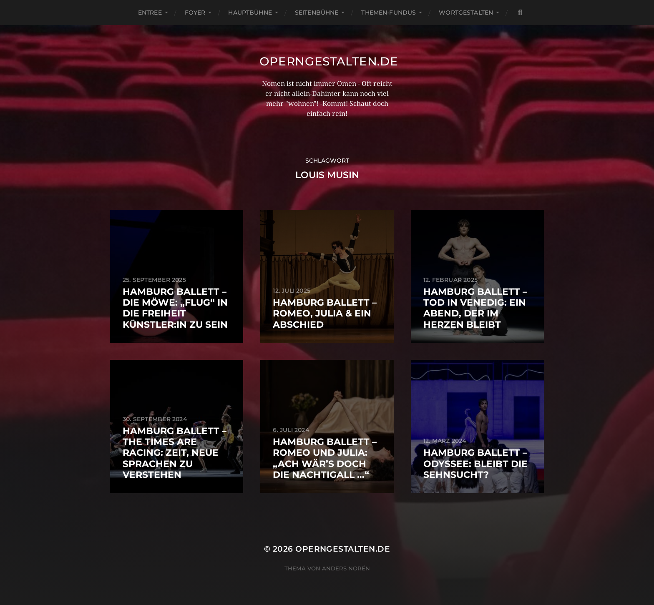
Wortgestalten (466, 12)
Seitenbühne (317, 12)
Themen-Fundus (388, 12)
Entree (150, 12)
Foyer (195, 12)
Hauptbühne (250, 12)
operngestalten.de (328, 61)
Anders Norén (346, 568)
